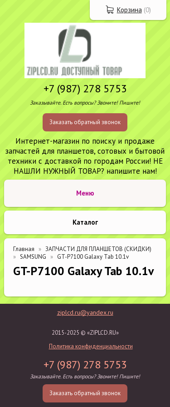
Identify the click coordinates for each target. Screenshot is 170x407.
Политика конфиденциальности (91, 346)
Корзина (129, 9)
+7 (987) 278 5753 (85, 88)
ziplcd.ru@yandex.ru (85, 312)
